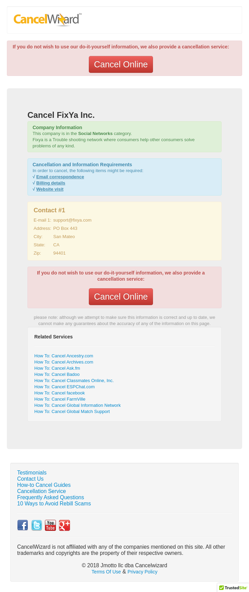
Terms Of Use (106, 571)
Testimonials (32, 473)
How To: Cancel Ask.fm (57, 368)
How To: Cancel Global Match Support (72, 411)
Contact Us (30, 479)
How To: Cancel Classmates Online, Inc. (74, 380)
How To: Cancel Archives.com (63, 362)
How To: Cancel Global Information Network (77, 405)
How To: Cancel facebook (59, 392)
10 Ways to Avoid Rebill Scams (54, 503)
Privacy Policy (142, 571)
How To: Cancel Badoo (57, 374)
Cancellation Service (41, 491)
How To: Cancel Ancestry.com (63, 355)
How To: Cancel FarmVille (59, 399)
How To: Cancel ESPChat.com (64, 386)
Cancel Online (121, 64)
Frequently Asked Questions (50, 497)
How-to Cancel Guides (44, 485)
